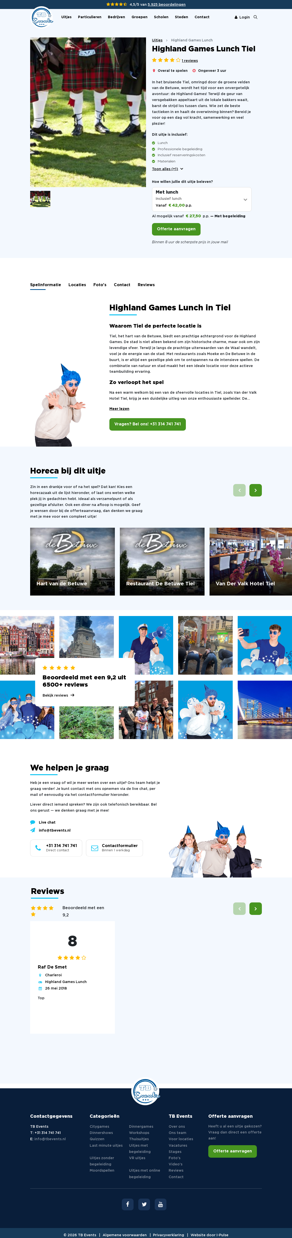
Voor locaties (181, 1139)
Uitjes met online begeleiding (144, 1173)
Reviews (146, 285)
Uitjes (66, 17)
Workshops (139, 1132)
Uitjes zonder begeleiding (102, 1161)
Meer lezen (119, 408)
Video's (175, 1164)
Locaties (77, 285)
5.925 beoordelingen (167, 4)
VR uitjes (137, 1158)
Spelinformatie (45, 285)
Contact (202, 17)
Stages (175, 1151)
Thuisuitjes (139, 1139)
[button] (255, 490)
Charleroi (53, 975)
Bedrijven (116, 17)
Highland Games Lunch (66, 982)
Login (242, 17)
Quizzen (97, 1139)
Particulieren (89, 17)
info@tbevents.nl (50, 830)
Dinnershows (101, 1132)
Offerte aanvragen (176, 229)
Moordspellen (102, 1170)
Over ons (177, 1126)
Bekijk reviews (55, 695)
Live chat (43, 822)
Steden (181, 17)
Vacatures (178, 1145)
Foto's (99, 285)
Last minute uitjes (106, 1145)
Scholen (161, 17)
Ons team (177, 1132)
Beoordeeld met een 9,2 (83, 911)
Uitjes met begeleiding (140, 1148)
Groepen (139, 17)
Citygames (99, 1126)
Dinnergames (141, 1126)
